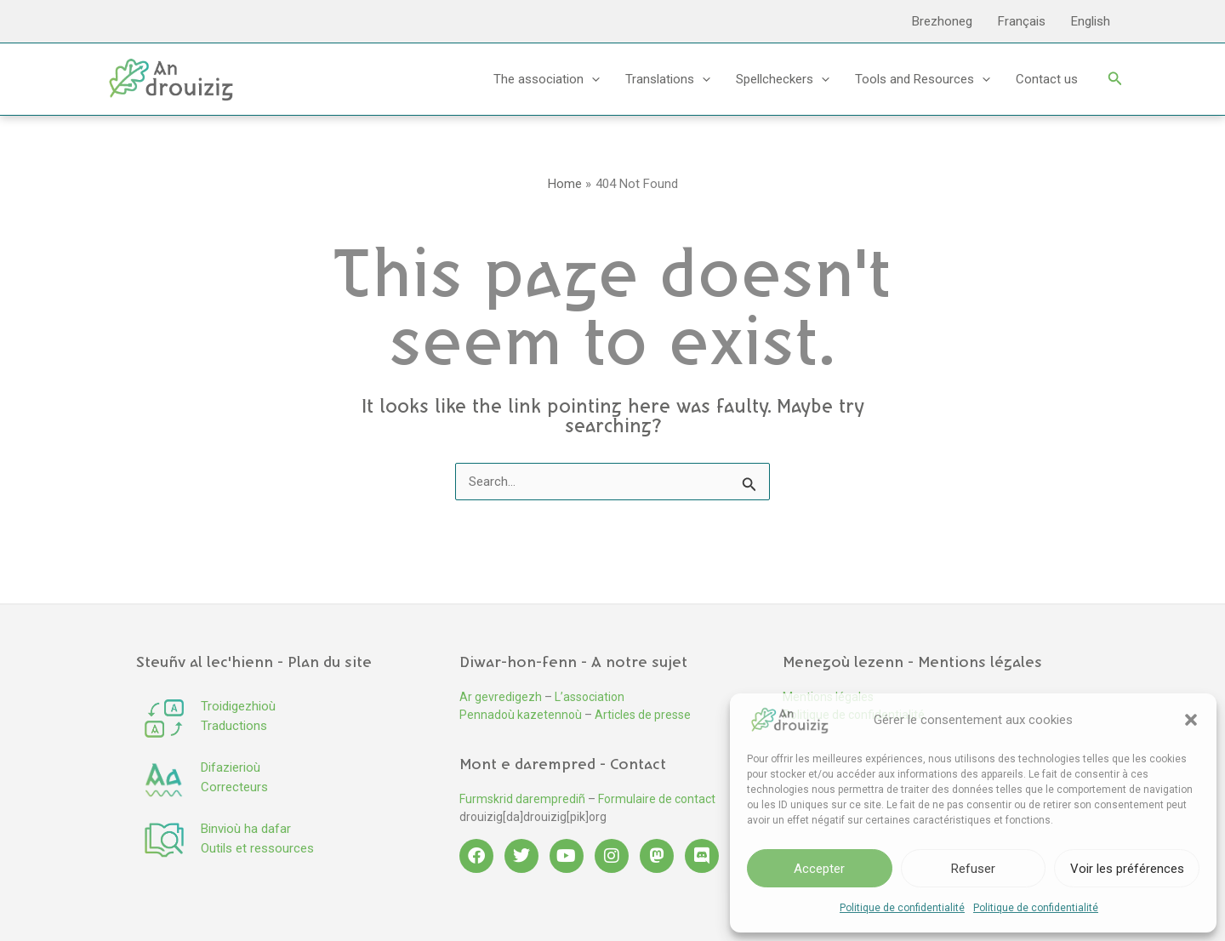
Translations (667, 79)
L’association (589, 697)
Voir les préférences (1127, 868)
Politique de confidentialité (902, 908)
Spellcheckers (782, 79)
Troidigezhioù (238, 706)
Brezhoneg (942, 21)
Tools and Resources (922, 79)
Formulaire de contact (656, 799)
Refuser (973, 868)
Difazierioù (230, 767)
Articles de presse (643, 714)
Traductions (234, 725)
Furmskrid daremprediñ (522, 799)
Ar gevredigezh (500, 697)
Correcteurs (234, 787)
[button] (1190, 719)
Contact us (1047, 79)
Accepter (819, 868)
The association (546, 79)
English (1090, 21)
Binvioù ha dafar (246, 828)
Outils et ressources (257, 848)
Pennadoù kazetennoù (520, 714)
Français (1022, 21)
